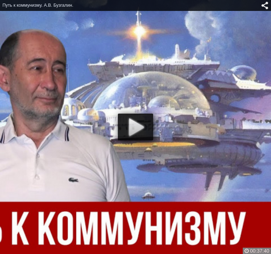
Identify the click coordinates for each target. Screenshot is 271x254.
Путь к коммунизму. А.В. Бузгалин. (37, 5)
